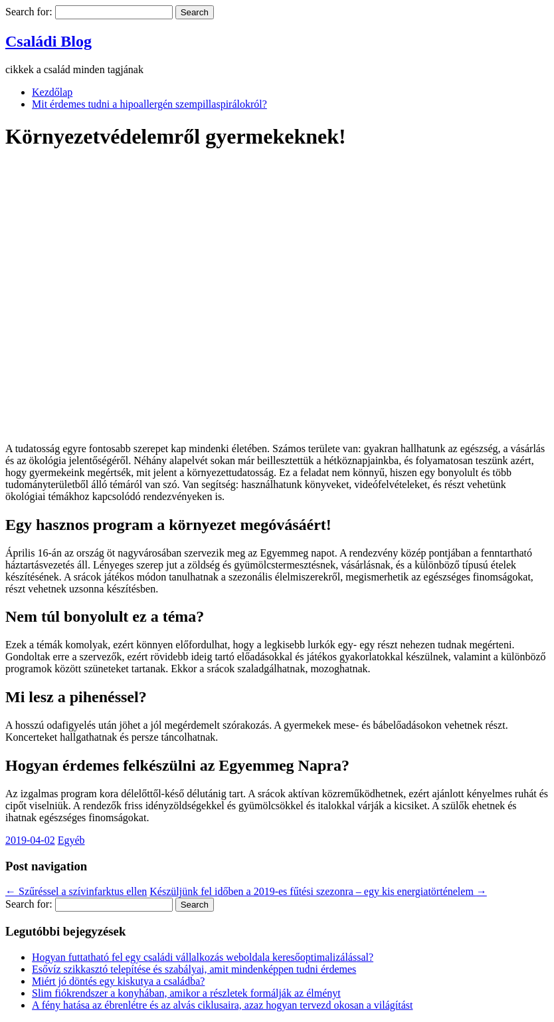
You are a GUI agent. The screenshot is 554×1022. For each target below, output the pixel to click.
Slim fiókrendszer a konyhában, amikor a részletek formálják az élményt (186, 993)
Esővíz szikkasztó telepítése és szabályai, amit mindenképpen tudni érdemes (194, 969)
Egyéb (71, 840)
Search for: (28, 11)
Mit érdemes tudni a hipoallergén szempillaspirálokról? (149, 104)
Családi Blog (48, 41)
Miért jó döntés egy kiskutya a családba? (118, 981)
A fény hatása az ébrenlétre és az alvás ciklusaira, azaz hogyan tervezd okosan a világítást (222, 1005)
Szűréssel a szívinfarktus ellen (76, 891)
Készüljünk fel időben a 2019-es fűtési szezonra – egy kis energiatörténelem (318, 891)
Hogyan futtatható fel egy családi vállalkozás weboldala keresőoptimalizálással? (202, 957)
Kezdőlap (52, 92)
